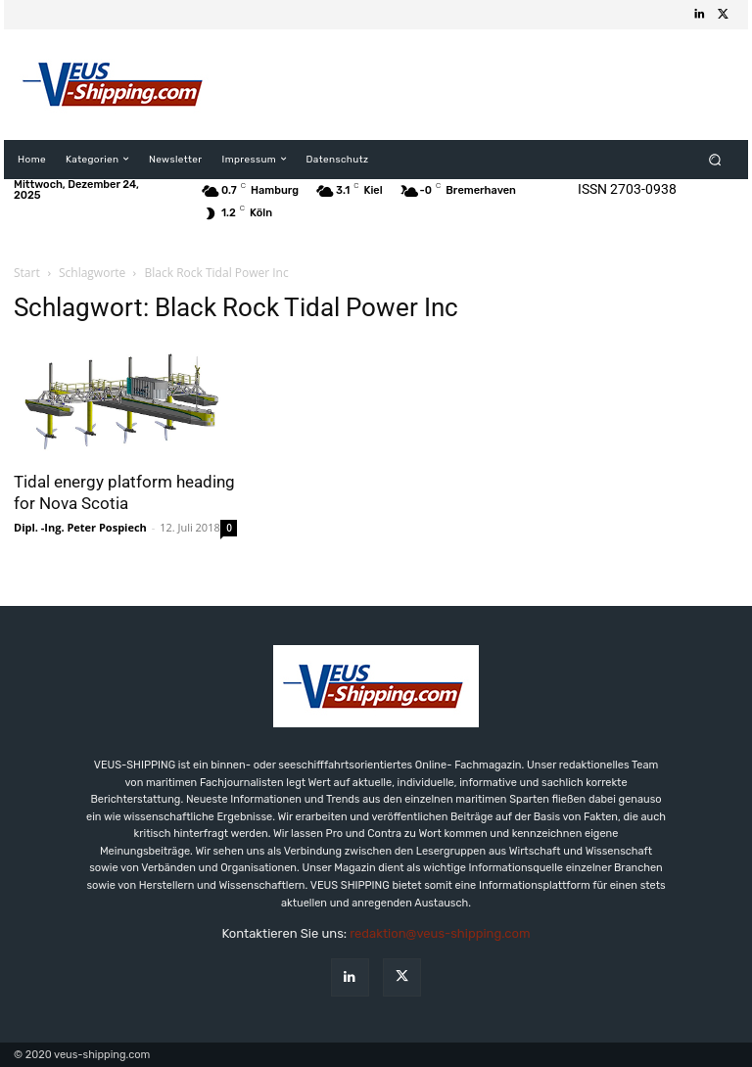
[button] (715, 159)
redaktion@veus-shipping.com (440, 933)
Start (27, 272)
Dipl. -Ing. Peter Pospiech (80, 527)
